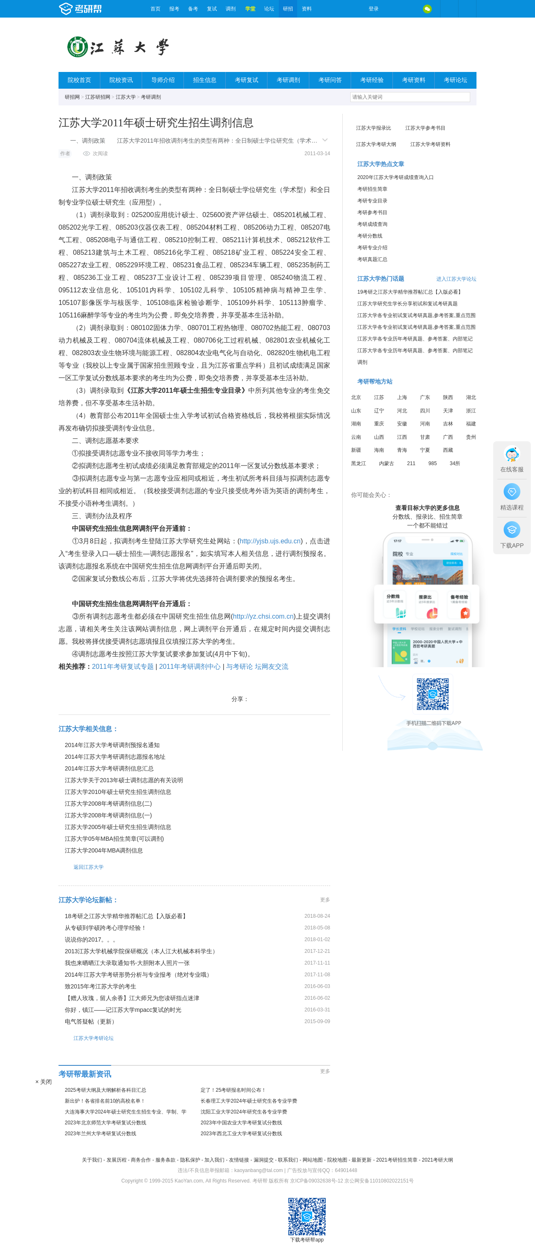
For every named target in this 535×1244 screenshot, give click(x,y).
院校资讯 (121, 80)
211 (411, 463)
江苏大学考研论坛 (86, 1038)
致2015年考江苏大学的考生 (100, 986)
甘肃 (425, 437)
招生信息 (205, 80)
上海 (402, 397)
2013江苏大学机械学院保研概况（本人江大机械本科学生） (141, 951)
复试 (212, 9)
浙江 (471, 411)
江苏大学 (126, 97)
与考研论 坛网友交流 (257, 666)
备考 (193, 9)
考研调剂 (288, 80)
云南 (356, 437)
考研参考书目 (372, 212)
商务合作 (141, 1160)
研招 (288, 9)
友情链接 (239, 1160)
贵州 (471, 437)
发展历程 (117, 1160)
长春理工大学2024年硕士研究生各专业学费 (249, 1101)
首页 (155, 9)
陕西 (448, 397)
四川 (425, 411)
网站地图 (313, 1160)
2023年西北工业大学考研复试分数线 (241, 1133)
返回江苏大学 (81, 866)
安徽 (402, 424)
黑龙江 (358, 463)
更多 (325, 900)
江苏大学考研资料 (430, 144)
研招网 (72, 97)
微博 (392, 9)
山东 (356, 411)
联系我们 (288, 1160)
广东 (425, 397)
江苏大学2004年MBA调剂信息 (104, 850)
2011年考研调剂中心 (190, 666)
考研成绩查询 (372, 224)
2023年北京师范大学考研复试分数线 (105, 1123)
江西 (402, 437)
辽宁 (379, 411)
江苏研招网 (97, 97)
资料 (307, 9)
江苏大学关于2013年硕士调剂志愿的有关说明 (124, 780)
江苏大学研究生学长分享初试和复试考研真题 (407, 304)
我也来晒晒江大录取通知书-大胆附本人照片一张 (127, 963)
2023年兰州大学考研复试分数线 (100, 1133)
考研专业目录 (372, 201)
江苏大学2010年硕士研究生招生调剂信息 (118, 791)
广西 (448, 437)
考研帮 (102, 9)
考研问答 (330, 80)
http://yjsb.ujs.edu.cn (270, 541)
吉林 (448, 424)
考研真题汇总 (372, 259)
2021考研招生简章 (397, 1160)
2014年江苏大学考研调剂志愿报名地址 (115, 756)
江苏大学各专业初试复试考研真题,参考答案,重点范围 (416, 315)
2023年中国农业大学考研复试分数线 (241, 1123)
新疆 (356, 450)
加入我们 (214, 1160)
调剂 (231, 9)
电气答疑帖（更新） (91, 1021)
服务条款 (165, 1160)
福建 (471, 424)
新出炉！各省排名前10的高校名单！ (105, 1101)
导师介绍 (163, 80)
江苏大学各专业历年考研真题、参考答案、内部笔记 (415, 339)
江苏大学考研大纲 (376, 144)
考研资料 (413, 80)
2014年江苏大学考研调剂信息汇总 (109, 768)
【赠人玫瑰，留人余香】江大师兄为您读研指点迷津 (132, 998)
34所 (455, 463)
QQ (409, 9)
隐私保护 (190, 1160)
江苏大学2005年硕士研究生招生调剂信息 (118, 827)
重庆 (379, 424)
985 (432, 463)
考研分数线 (369, 236)
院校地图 (337, 1160)
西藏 (448, 450)
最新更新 (362, 1160)
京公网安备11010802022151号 (378, 1181)
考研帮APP (467, 9)
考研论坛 (455, 80)
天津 (448, 411)
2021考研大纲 (437, 1160)
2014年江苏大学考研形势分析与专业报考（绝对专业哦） (138, 974)
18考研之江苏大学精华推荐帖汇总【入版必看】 (127, 916)
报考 (174, 9)
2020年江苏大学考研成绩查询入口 (395, 177)
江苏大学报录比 (373, 128)
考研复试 (246, 80)
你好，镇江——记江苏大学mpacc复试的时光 (123, 1009)
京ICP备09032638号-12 (316, 1181)
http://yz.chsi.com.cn (263, 616)
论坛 (269, 9)
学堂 (250, 9)
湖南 (356, 424)
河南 (425, 424)
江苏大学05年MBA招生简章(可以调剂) (114, 838)
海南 (379, 450)
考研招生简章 (372, 189)
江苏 (379, 397)
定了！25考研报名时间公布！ (233, 1090)
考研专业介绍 (372, 248)
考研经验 (372, 80)
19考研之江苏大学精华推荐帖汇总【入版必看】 (410, 292)
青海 (402, 450)
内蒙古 (386, 463)
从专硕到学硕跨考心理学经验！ (106, 927)
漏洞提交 (264, 1160)
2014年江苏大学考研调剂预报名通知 (112, 745)
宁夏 (425, 450)
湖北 (471, 397)
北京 (356, 397)
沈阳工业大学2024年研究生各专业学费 (244, 1112)
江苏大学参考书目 (425, 128)
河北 (402, 411)
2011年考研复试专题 (123, 666)
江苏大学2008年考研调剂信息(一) (108, 815)
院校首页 (79, 80)
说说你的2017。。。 (92, 939)
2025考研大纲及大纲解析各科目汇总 (105, 1090)
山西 (379, 437)
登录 (374, 9)
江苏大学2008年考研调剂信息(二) (108, 803)
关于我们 (92, 1160)
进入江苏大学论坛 (456, 279)
